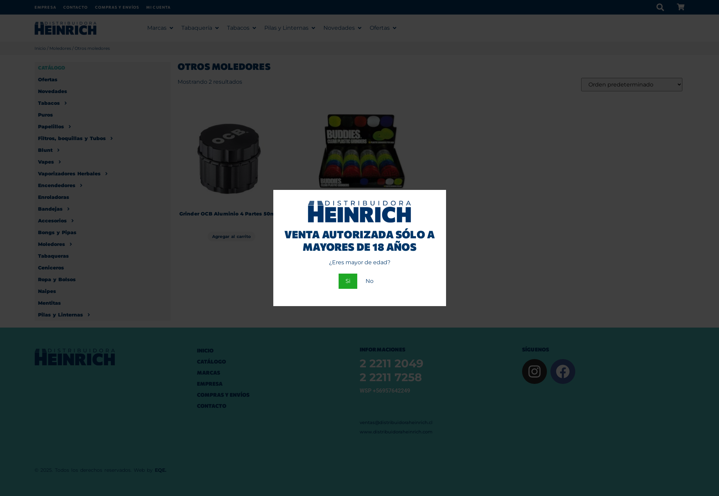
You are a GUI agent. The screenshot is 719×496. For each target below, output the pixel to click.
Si (348, 281)
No (369, 281)
